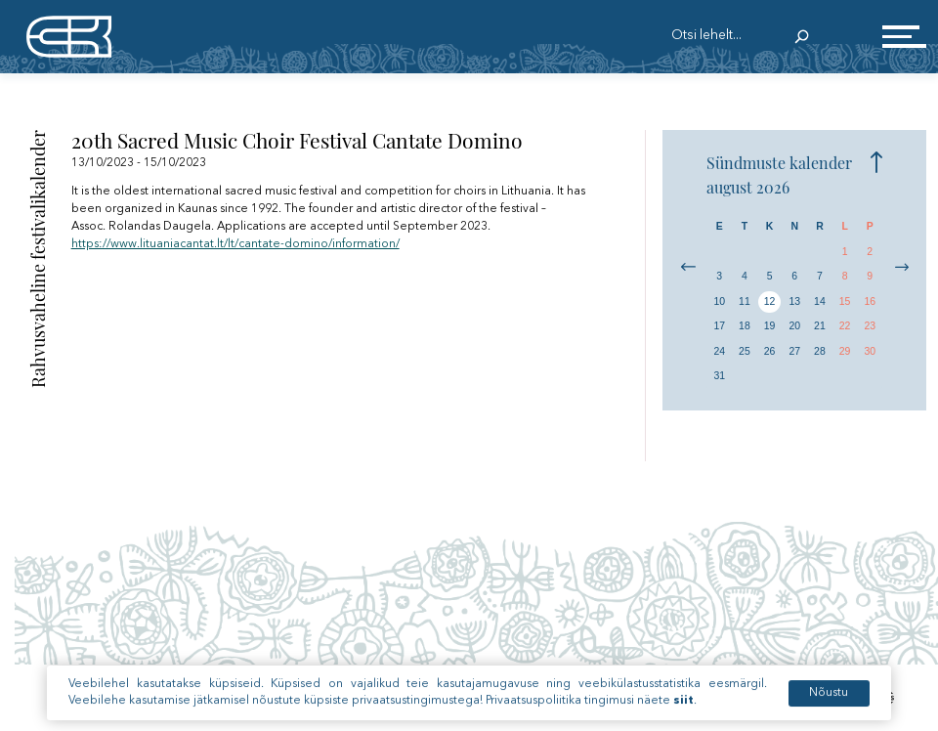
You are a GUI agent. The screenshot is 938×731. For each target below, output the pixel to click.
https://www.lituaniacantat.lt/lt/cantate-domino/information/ (235, 244)
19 (770, 326)
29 (845, 351)
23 (869, 326)
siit (683, 712)
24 (719, 351)
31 (719, 375)
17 (719, 326)
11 (744, 301)
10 (719, 301)
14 (820, 301)
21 (820, 326)
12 (770, 301)
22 (845, 326)
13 (794, 301)
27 (794, 351)
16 (869, 301)
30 (869, 351)
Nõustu (828, 704)
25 (744, 351)
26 (770, 351)
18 (744, 326)
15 (845, 301)
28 (820, 351)
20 (794, 326)
